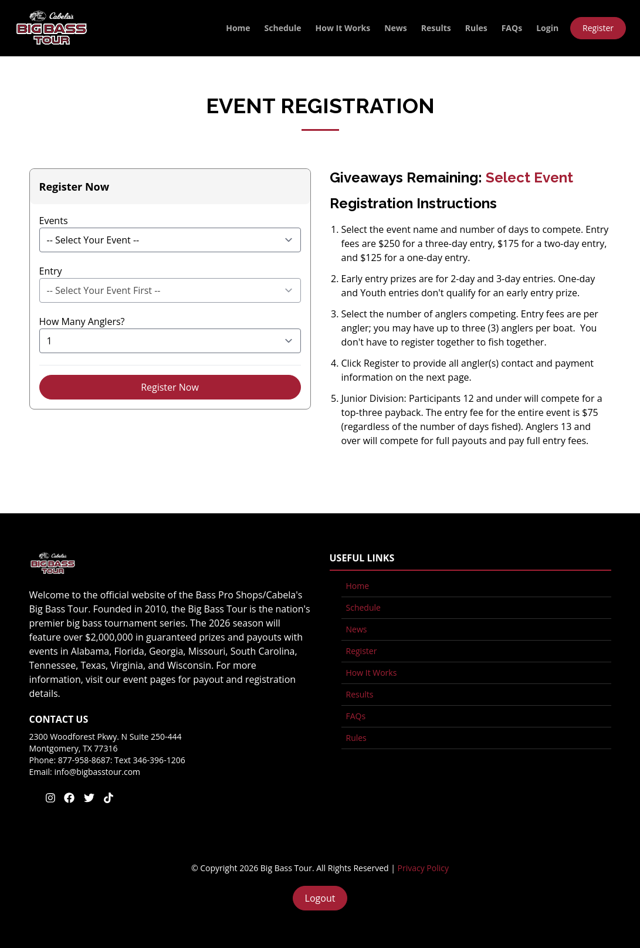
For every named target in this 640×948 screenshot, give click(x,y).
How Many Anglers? (82, 321)
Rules (476, 27)
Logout (320, 898)
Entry (50, 271)
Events (53, 220)
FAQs (512, 27)
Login (547, 27)
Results (436, 27)
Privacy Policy (423, 867)
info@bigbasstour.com (97, 771)
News (395, 27)
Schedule (283, 27)
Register (598, 27)
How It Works (343, 27)
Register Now (170, 387)
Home (238, 27)
